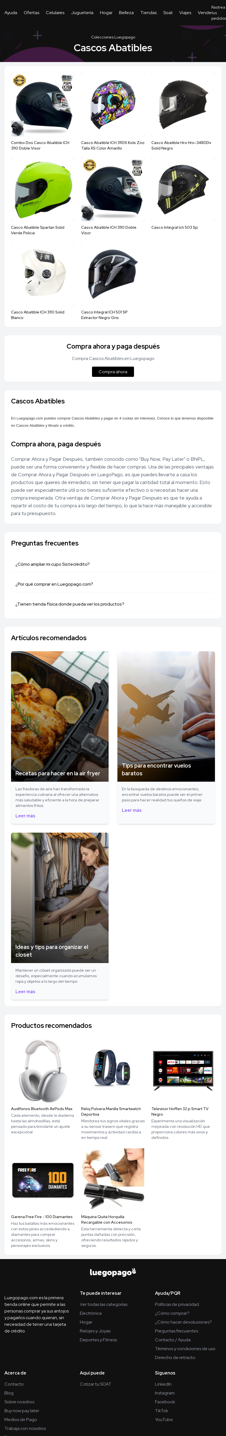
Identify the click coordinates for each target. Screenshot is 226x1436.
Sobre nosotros (19, 1402)
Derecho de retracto (175, 1357)
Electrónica (91, 1313)
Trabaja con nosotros (25, 1428)
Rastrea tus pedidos (218, 13)
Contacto (14, 1384)
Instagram (165, 1393)
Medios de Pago (20, 1419)
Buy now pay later (21, 1411)
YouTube (164, 1419)
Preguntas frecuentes (176, 1331)
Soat (168, 13)
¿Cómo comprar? (172, 1313)
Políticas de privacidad (177, 1304)
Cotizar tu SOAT (95, 1384)
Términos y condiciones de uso (185, 1349)
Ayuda (10, 13)
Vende (204, 13)
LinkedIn (163, 1384)
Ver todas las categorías (103, 1304)
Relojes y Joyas (95, 1331)
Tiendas (148, 13)
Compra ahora (113, 372)
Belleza (126, 13)
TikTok (161, 1411)
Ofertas (31, 13)
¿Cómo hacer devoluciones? (183, 1322)
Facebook (165, 1402)
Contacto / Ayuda (173, 1340)
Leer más (25, 816)
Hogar (106, 13)
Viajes (185, 13)
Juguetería (82, 13)
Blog (9, 1393)
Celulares (55, 13)
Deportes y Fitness (98, 1340)
